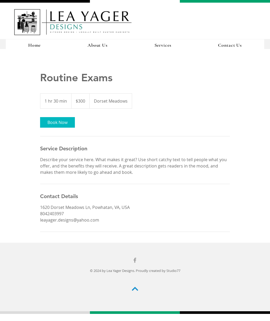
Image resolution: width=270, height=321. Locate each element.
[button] (163, 45)
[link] (57, 122)
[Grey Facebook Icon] (135, 260)
